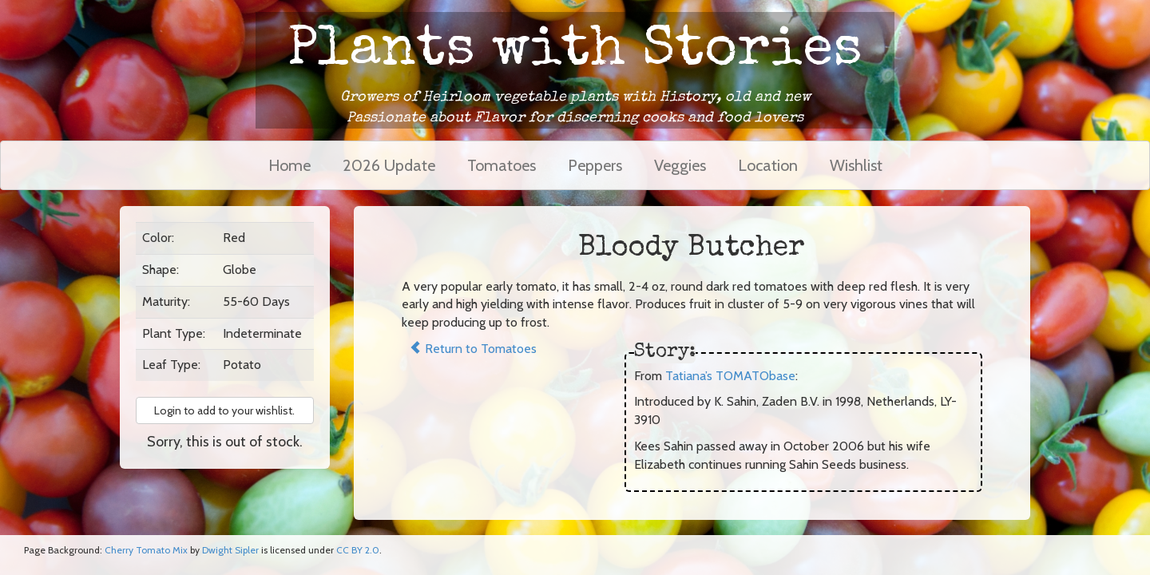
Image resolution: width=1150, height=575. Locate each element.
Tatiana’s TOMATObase (730, 375)
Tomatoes (501, 165)
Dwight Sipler (230, 550)
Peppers (595, 165)
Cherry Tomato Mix (146, 550)
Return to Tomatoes (473, 348)
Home (289, 165)
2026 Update (389, 165)
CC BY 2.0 (357, 550)
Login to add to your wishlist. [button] (224, 410)
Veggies (680, 165)
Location (768, 165)
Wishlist (856, 165)
